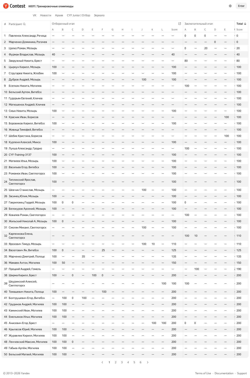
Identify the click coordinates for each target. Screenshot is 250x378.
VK (34, 15)
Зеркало (99, 15)
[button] (17, 24)
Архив (59, 15)
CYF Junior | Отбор (78, 15)
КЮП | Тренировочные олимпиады (51, 6)
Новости (45, 15)
